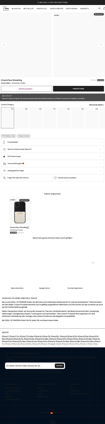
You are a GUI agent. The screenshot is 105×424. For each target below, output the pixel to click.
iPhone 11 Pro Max (87, 341)
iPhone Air (38, 336)
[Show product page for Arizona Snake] (21, 117)
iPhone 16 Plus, (83, 336)
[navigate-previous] (93, 263)
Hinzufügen (78, 89)
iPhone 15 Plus (29, 339)
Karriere (40, 393)
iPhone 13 (96, 339)
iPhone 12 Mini (74, 341)
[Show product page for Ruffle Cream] (49, 117)
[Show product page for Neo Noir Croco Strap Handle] (77, 117)
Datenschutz (75, 390)
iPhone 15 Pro (18, 339)
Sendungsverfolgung (13, 388)
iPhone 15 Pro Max (41, 339)
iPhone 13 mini (32, 341)
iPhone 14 (52, 339)
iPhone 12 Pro (42, 341)
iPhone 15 (9, 339)
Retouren (8, 396)
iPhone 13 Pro (7, 341)
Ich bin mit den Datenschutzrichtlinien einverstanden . (35, 371)
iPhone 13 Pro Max (19, 341)
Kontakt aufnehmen (12, 390)
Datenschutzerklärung (53, 371)
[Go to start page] (6, 9)
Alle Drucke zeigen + (96, 105)
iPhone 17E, (46, 336)
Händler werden (43, 396)
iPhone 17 (5, 336)
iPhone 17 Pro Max (26, 336)
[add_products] (28, 227)
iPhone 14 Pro (62, 339)
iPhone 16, (63, 336)
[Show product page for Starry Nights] (91, 117)
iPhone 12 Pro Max (62, 341)
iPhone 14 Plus (72, 339)
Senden (59, 365)
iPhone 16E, (55, 336)
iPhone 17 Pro (14, 336)
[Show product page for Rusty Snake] (35, 117)
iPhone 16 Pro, (72, 336)
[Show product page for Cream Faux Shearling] (7, 117)
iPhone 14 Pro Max (85, 339)
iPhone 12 (51, 341)
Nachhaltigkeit (42, 390)
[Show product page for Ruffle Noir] (63, 117)
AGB (71, 388)
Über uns (40, 388)
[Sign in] (99, 8)
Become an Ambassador (79, 393)
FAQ (6, 393)
